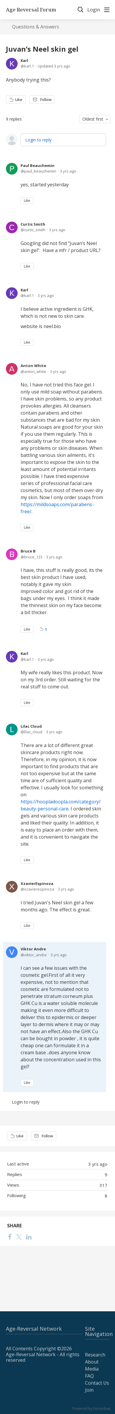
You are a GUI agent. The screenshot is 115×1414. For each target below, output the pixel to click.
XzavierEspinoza (37, 883)
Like (18, 99)
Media (92, 1369)
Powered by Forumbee (91, 1409)
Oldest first (92, 119)
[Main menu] (106, 9)
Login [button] (93, 10)
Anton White (33, 365)
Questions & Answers (35, 27)
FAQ (89, 1376)
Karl (24, 60)
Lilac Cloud (31, 726)
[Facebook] (9, 1236)
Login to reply (38, 140)
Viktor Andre (33, 949)
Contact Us (97, 1383)
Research (95, 1355)
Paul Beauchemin (37, 165)
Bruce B (28, 551)
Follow (45, 99)
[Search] (80, 9)
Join (89, 1390)
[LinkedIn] (28, 1236)
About (92, 1362)
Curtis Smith (33, 224)
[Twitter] (18, 1236)
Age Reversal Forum (31, 10)
